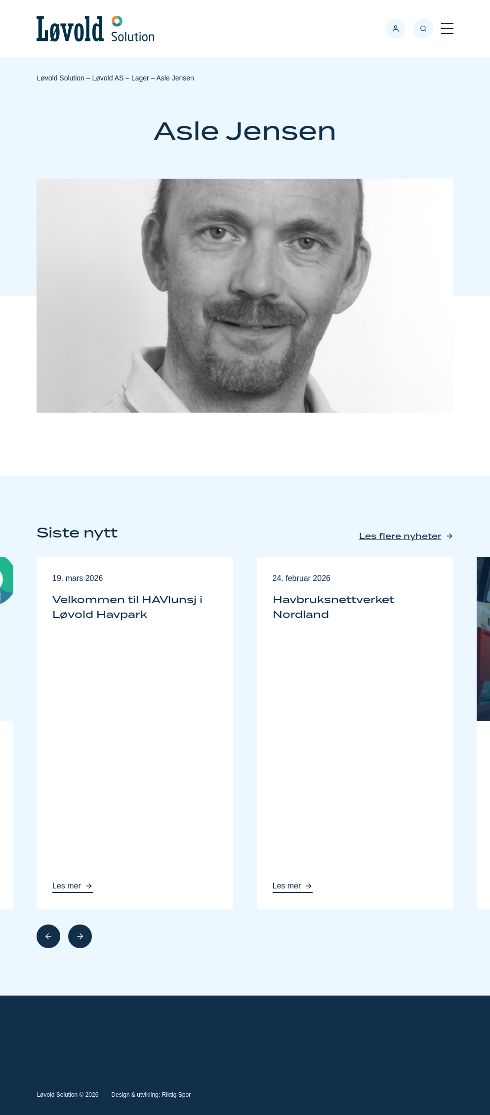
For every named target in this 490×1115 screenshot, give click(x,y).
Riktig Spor (176, 1094)
